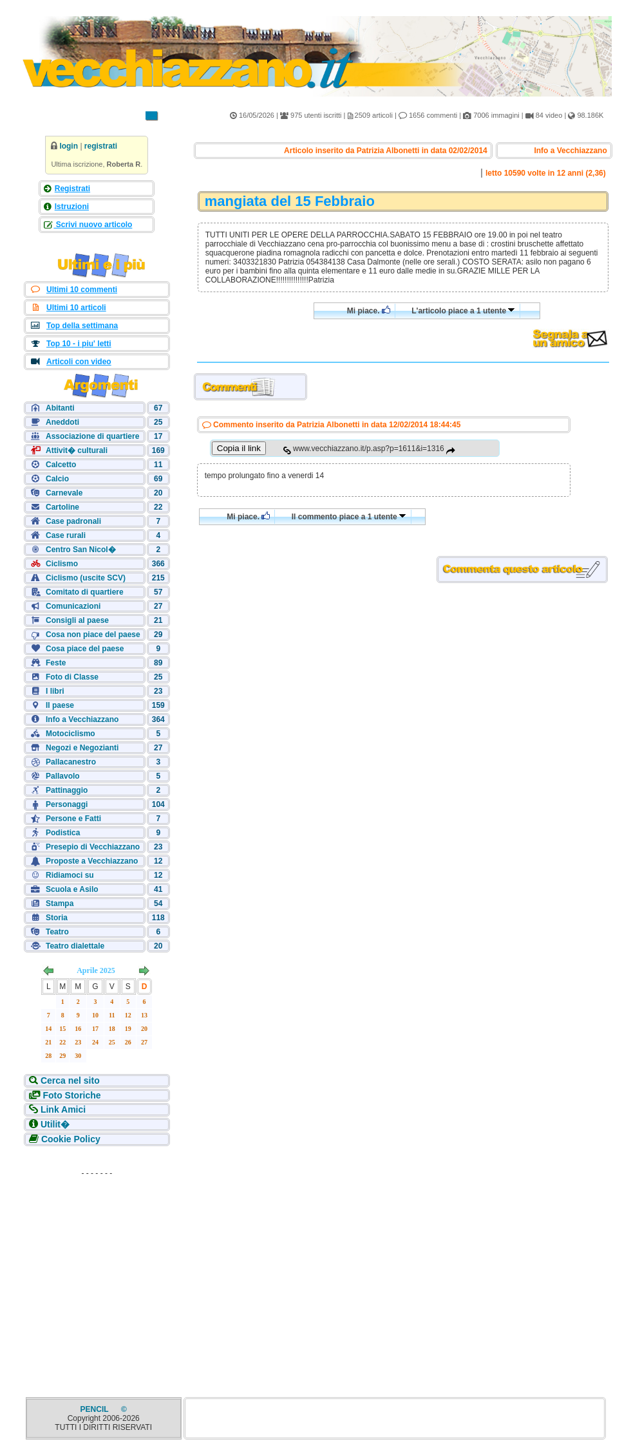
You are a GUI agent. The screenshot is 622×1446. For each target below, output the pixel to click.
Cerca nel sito (70, 1080)
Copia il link (239, 448)
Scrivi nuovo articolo (92, 224)
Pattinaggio (67, 790)
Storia (57, 917)
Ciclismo (62, 563)
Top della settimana (82, 325)
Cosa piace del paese (85, 648)
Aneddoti (62, 422)
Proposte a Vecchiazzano (92, 861)
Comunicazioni (73, 606)
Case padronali (73, 521)
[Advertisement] (96, 1262)
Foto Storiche (71, 1095)
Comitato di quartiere (85, 592)
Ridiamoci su (70, 875)
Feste (56, 662)
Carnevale (64, 492)
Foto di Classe (72, 676)
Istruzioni (72, 206)
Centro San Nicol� (81, 549)
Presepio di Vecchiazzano (93, 846)
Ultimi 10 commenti (81, 289)
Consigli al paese (77, 620)
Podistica (63, 832)
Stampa (59, 903)
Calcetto (61, 464)
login (68, 146)
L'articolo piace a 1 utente (463, 310)
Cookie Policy (70, 1139)
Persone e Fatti (73, 818)
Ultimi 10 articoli (76, 307)
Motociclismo (70, 733)
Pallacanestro (71, 761)
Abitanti (60, 407)
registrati (100, 146)
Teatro (57, 931)
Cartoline (62, 507)
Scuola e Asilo (72, 889)
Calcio (57, 478)
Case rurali (66, 535)
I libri (55, 691)
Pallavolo (63, 776)
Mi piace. (368, 310)
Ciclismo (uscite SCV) (86, 577)
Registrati (72, 188)
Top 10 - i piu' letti (78, 343)
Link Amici (63, 1109)
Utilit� (55, 1124)
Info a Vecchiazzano (82, 719)
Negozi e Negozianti (82, 747)
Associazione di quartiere (92, 436)
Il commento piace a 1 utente (349, 516)
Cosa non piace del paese (93, 634)
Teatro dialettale (75, 945)
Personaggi (67, 804)
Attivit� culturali (77, 450)
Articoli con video (78, 361)
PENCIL (95, 1409)
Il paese (60, 705)
